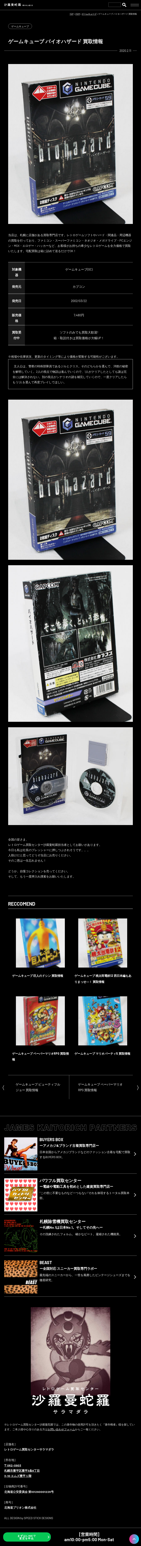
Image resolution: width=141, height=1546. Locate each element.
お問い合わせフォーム (61, 1429)
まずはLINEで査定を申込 (26, 1537)
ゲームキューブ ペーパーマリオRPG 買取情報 (100, 1087)
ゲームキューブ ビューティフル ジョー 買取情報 (38, 1087)
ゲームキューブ (20, 26)
